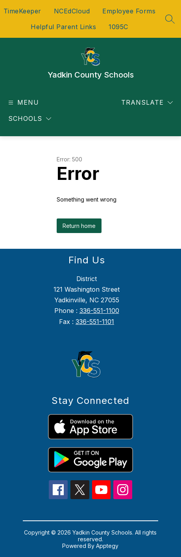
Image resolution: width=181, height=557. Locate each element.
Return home (79, 225)
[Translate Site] (147, 102)
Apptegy (107, 545)
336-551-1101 (95, 322)
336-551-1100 (99, 311)
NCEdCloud (72, 11)
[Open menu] (22, 102)
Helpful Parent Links (63, 27)
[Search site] (170, 19)
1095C (118, 27)
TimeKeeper (22, 11)
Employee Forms (128, 11)
